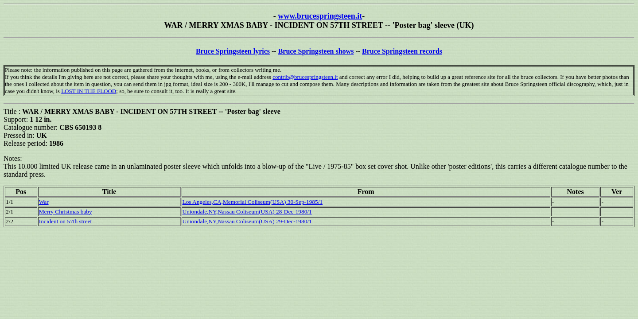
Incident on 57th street (65, 221)
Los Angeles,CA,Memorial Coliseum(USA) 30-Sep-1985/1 (253, 201)
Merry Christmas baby (65, 211)
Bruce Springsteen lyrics (233, 51)
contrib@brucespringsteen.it (305, 77)
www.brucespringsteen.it (320, 16)
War (44, 201)
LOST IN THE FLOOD (88, 91)
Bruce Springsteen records (402, 51)
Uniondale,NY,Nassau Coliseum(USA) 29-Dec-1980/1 (247, 221)
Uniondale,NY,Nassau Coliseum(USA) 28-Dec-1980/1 (247, 211)
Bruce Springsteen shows (316, 51)
